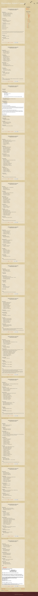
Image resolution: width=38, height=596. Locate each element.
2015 (27, 26)
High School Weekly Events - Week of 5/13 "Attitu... (29, 16)
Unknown (28, 8)
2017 (27, 24)
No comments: (11, 42)
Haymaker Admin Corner (13, 3)
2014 (27, 27)
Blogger (22, 594)
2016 (27, 25)
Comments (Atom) (6, 590)
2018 (27, 23)
